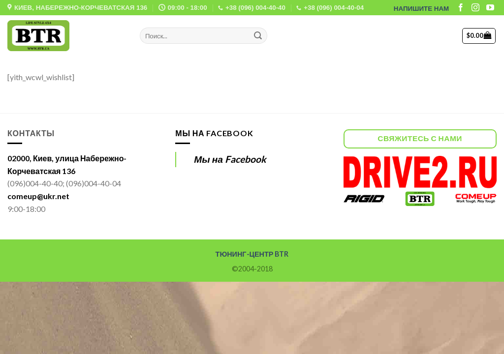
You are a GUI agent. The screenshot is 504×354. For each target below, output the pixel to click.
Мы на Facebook (214, 133)
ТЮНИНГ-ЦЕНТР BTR (252, 254)
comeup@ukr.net (38, 196)
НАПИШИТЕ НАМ (421, 8)
